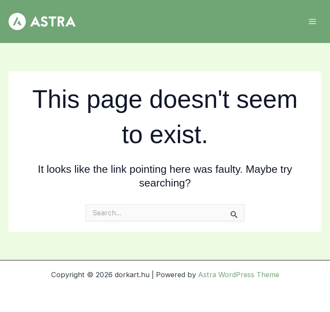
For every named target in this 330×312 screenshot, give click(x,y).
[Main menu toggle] (312, 21)
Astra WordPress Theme (238, 274)
